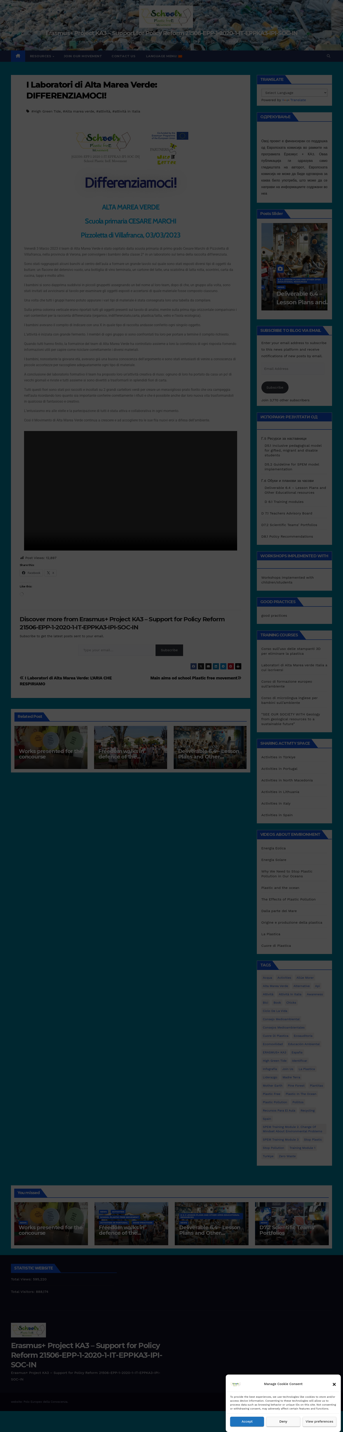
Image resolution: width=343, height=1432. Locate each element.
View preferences (319, 1422)
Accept (247, 1422)
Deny (283, 1422)
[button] (334, 1384)
